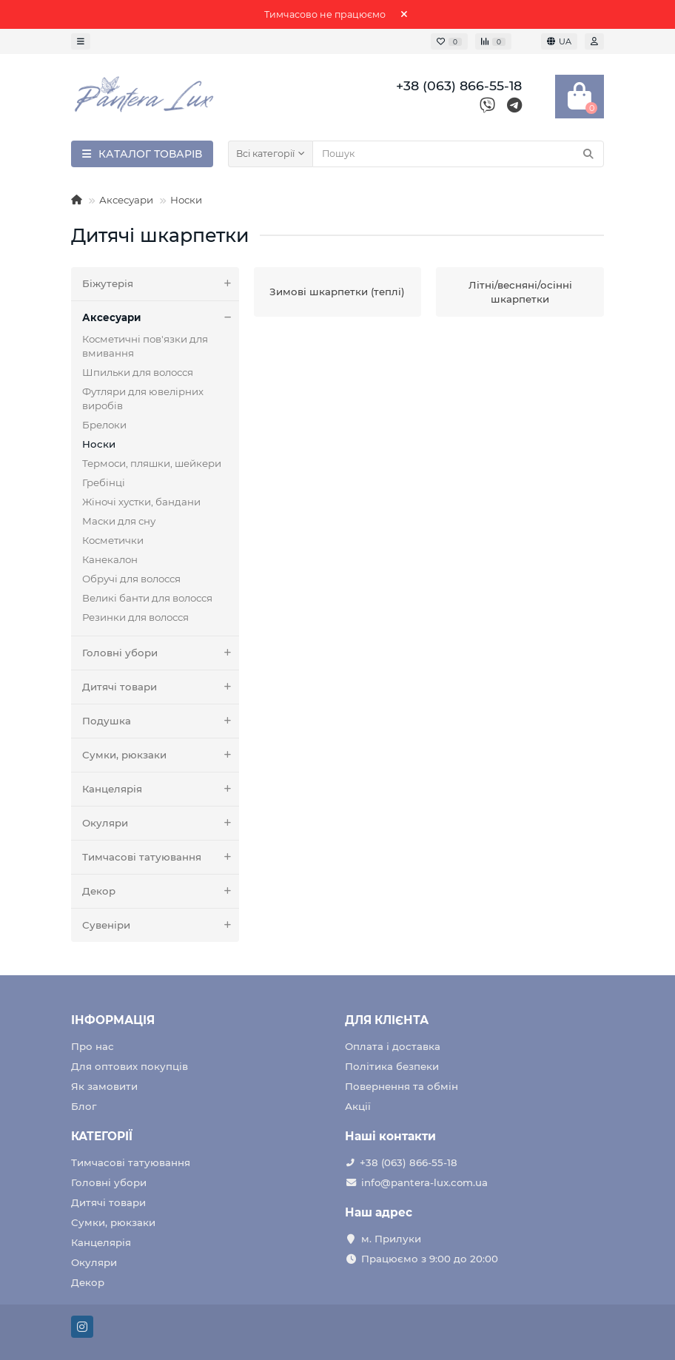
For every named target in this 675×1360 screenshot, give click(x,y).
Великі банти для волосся (147, 598)
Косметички (113, 540)
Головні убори (160, 653)
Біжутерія (160, 284)
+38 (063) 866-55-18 (408, 1162)
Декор (160, 891)
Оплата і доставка (392, 1046)
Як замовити (104, 1086)
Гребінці (103, 482)
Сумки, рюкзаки (160, 755)
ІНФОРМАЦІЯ (113, 1020)
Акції (358, 1106)
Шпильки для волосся (137, 372)
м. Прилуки (391, 1239)
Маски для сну (118, 521)
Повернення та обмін (401, 1086)
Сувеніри (160, 925)
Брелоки (104, 425)
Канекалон (110, 559)
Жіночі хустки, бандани (141, 502)
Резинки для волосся (135, 617)
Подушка (160, 721)
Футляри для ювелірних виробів (143, 398)
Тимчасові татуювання (160, 857)
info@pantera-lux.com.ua (424, 1182)
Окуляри (160, 823)
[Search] (458, 154)
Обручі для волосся (131, 579)
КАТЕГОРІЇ (101, 1136)
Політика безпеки (392, 1066)
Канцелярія (160, 789)
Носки (186, 200)
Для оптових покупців (129, 1066)
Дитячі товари (160, 687)
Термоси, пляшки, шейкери (151, 463)
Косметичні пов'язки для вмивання (145, 346)
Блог (83, 1106)
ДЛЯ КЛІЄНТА (387, 1020)
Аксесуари (126, 200)
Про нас (92, 1046)
